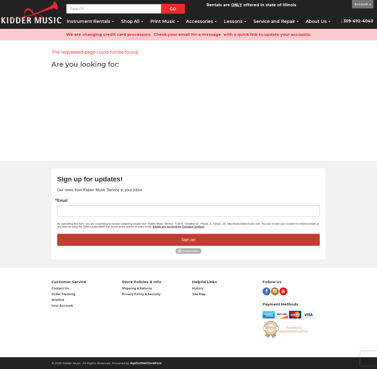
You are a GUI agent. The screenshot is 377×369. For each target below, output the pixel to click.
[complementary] (342, 342)
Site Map (199, 294)
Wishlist (57, 300)
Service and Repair (276, 21)
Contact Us (60, 288)
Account (362, 4)
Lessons (235, 21)
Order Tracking (63, 294)
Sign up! (189, 240)
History (197, 288)
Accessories (201, 21)
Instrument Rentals (90, 21)
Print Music (164, 21)
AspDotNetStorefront (146, 363)
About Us (318, 21)
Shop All (132, 21)
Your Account (62, 305)
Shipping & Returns (137, 288)
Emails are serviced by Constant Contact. (179, 226)
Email (62, 201)
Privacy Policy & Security (141, 294)
